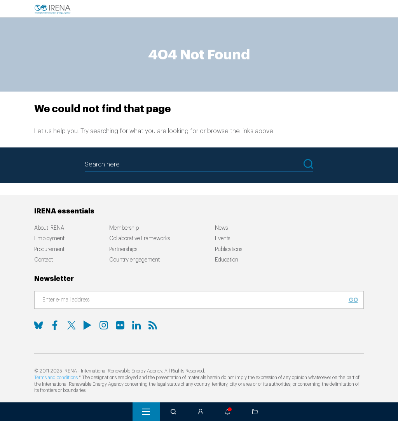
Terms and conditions (56, 377)
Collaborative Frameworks (139, 238)
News (221, 228)
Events (222, 238)
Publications (228, 249)
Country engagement (134, 260)
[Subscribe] (194, 300)
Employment (49, 238)
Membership (124, 228)
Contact (43, 260)
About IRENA (49, 228)
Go (353, 300)
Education (226, 260)
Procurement (49, 249)
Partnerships (123, 249)
